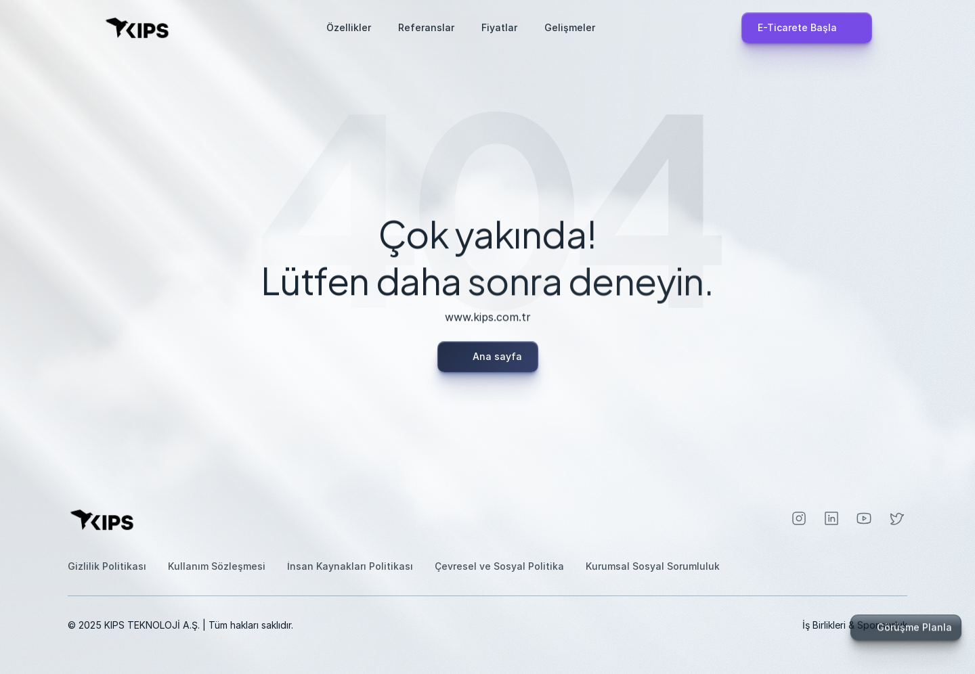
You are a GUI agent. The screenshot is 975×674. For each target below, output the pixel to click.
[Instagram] (799, 518)
